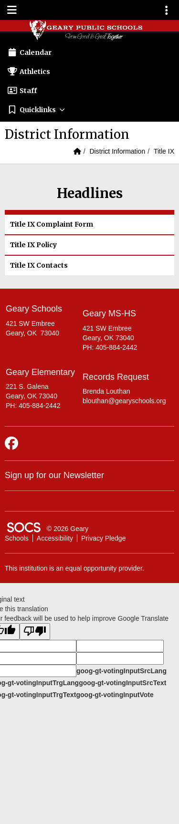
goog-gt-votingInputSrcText (122, 683)
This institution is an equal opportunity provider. (74, 568)
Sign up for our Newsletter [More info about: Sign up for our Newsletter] (54, 475)
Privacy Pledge (103, 538)
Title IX (164, 151)
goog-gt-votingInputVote (114, 695)
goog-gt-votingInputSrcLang (121, 671)
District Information (117, 151)
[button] (89, 109)
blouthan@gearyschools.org (124, 401)
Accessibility (55, 538)
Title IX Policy (33, 244)
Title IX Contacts (39, 265)
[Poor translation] (35, 631)
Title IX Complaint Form (51, 224)
